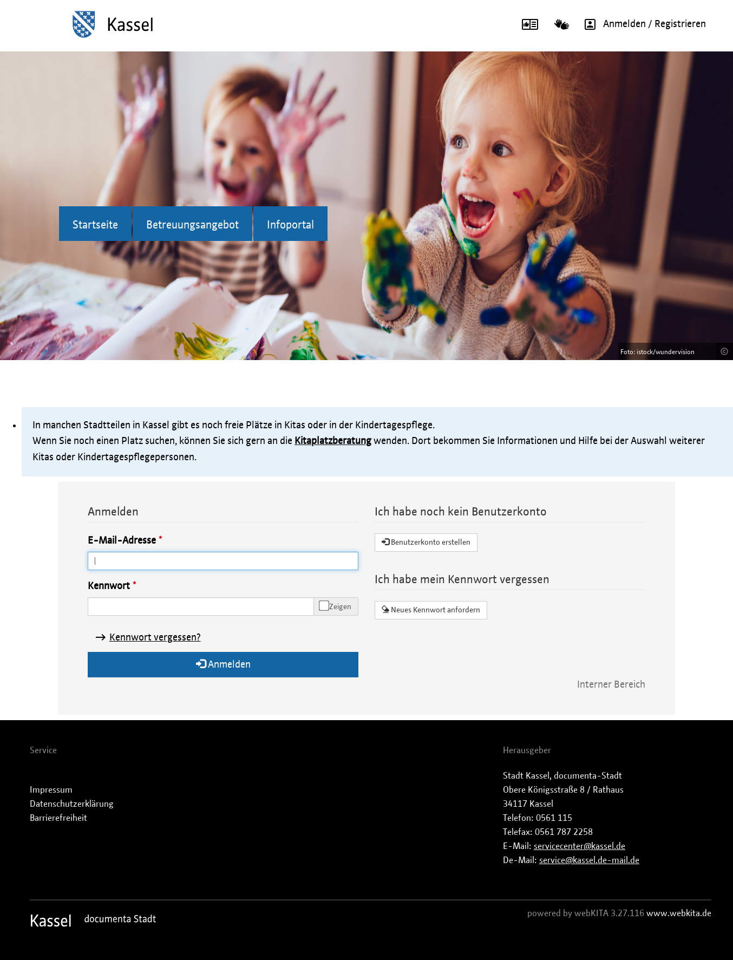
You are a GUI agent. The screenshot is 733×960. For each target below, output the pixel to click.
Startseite (95, 225)
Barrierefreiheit (58, 818)
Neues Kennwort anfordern (431, 609)
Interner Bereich (611, 685)
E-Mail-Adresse (122, 541)
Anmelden (223, 664)
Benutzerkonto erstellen (426, 542)
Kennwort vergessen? (155, 638)
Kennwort (109, 586)
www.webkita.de (678, 913)
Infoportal (290, 225)
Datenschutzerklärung (72, 804)
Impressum (51, 790)
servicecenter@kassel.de (579, 846)
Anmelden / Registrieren (641, 24)
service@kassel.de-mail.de (589, 860)
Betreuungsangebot (192, 225)
